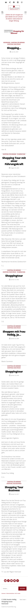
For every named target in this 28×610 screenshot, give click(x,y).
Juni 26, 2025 (15, 52)
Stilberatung (21, 154)
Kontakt (18, 593)
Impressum (3, 593)
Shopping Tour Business (14, 483)
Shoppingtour (14, 276)
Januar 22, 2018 (15, 375)
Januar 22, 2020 (15, 338)
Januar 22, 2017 (15, 494)
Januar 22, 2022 (15, 279)
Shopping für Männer (18, 42)
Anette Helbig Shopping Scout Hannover (8, 601)
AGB (16, 593)
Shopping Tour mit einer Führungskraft (14, 161)
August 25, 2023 (15, 168)
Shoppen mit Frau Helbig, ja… (14, 333)
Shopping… (14, 48)
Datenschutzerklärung (10, 593)
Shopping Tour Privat (14, 44)
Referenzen (6, 42)
